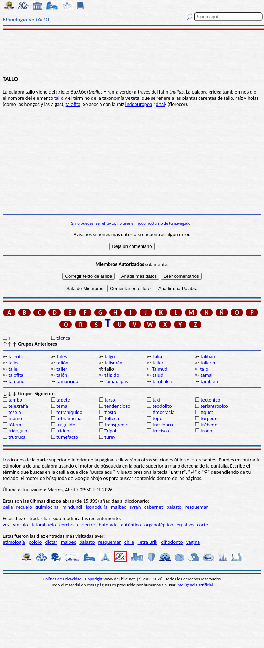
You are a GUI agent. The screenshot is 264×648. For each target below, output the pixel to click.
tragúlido (65, 424)
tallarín (208, 363)
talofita (73, 104)
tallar (158, 363)
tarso (109, 400)
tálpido (111, 375)
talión (62, 363)
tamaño (16, 381)
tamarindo (67, 381)
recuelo (24, 507)
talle (12, 369)
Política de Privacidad (63, 578)
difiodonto (172, 542)
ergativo (185, 524)
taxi (156, 400)
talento (15, 356)
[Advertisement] (132, 52)
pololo (35, 542)
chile (129, 542)
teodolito (162, 406)
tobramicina (68, 418)
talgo (109, 356)
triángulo (17, 431)
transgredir (116, 424)
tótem (14, 424)
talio (59, 98)
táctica (63, 338)
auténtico (131, 524)
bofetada (108, 524)
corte (202, 524)
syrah (135, 507)
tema (61, 406)
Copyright (94, 578)
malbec (118, 507)
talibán (208, 356)
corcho (66, 524)
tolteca (111, 418)
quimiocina (46, 507)
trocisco (161, 431)
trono (206, 431)
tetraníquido (69, 412)
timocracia (164, 412)
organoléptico (158, 524)
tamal (207, 375)
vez (6, 524)
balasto (174, 507)
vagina (193, 542)
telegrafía (18, 406)
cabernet (153, 507)
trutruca (16, 437)
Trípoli (111, 431)
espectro (86, 524)
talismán (113, 363)
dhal (160, 104)
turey (110, 437)
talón (61, 375)
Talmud (159, 369)
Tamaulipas (116, 381)
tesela (14, 412)
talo (204, 369)
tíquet (207, 412)
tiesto (110, 412)
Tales (61, 356)
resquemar (196, 507)
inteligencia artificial (195, 584)
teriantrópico (214, 406)
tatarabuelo (44, 524)
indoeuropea (138, 104)
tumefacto (67, 437)
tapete (63, 400)
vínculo (20, 524)
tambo (15, 400)
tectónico (210, 400)
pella (8, 507)
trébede (209, 424)
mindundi (72, 507)
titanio (15, 418)
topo (158, 418)
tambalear (163, 381)
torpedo (209, 418)
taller (61, 369)
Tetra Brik (147, 542)
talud (158, 375)
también (209, 381)
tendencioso (117, 406)
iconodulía (96, 507)
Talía (157, 356)
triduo (62, 431)
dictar (51, 542)
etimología (14, 542)
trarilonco (163, 424)
